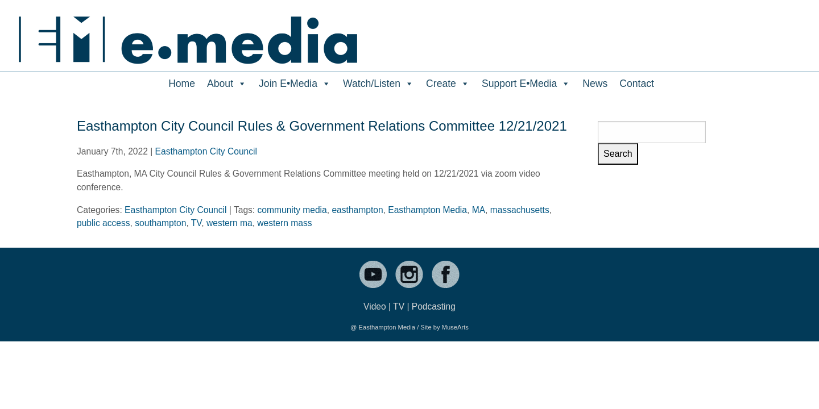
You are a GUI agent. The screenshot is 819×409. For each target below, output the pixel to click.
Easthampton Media (427, 210)
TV (196, 223)
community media (292, 210)
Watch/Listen (378, 83)
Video (374, 306)
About (227, 83)
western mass (284, 223)
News (594, 83)
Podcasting (434, 306)
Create (448, 83)
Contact (636, 83)
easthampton (357, 210)
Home (181, 83)
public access (103, 223)
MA (478, 210)
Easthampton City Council (206, 151)
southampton (160, 223)
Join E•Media (295, 83)
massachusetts (519, 210)
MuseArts (455, 327)
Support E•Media (526, 83)
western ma (229, 223)
